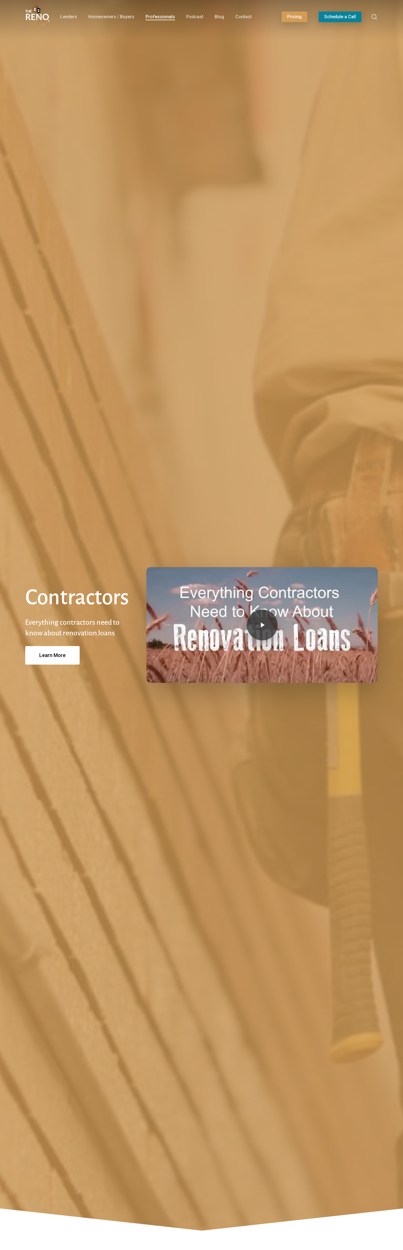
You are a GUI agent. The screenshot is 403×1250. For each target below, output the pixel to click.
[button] (52, 655)
